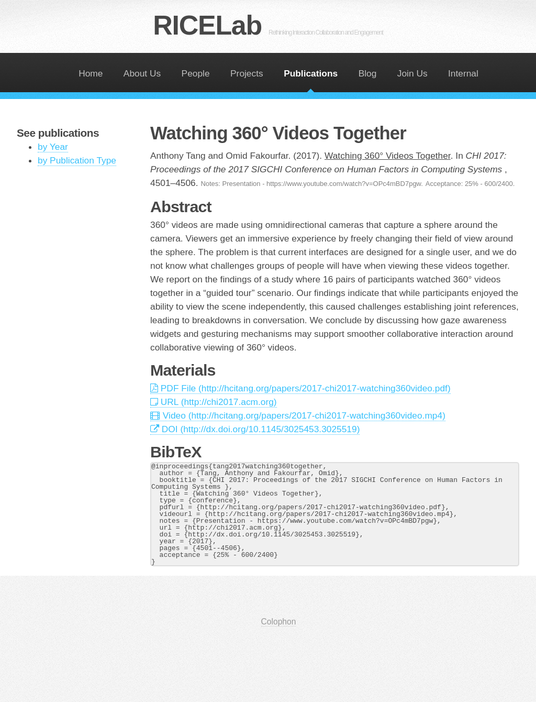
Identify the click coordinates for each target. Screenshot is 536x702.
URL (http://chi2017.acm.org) (213, 402)
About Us (142, 73)
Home (91, 73)
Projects (246, 73)
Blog (368, 73)
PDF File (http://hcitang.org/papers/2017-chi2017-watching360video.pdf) (300, 388)
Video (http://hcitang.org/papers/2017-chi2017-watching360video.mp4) (297, 415)
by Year (53, 146)
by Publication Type (77, 160)
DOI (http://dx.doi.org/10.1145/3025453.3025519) (255, 429)
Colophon (278, 621)
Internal (463, 73)
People (196, 73)
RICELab (268, 25)
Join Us (412, 73)
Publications (311, 73)
